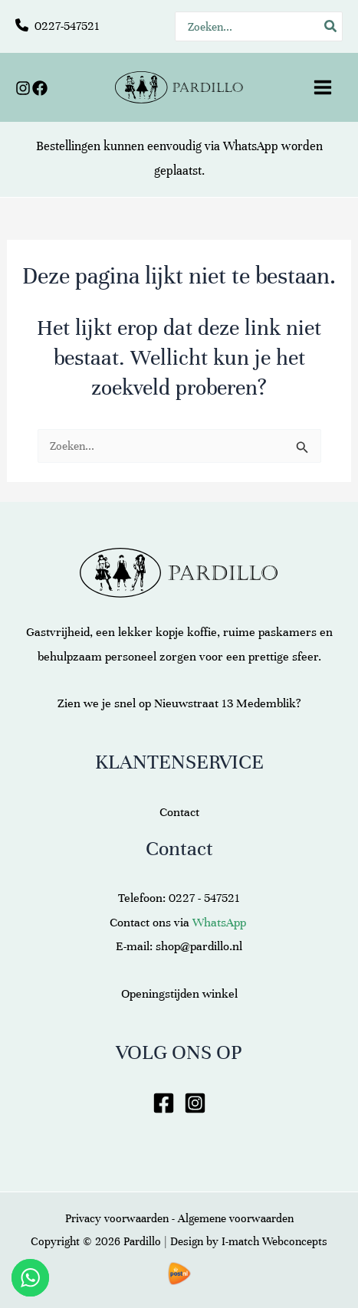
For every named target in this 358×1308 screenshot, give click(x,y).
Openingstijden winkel (179, 993)
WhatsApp (250, 146)
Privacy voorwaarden (117, 1218)
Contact (179, 812)
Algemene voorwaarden (236, 1218)
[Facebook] (40, 88)
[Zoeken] (331, 26)
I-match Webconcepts (274, 1241)
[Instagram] (23, 88)
